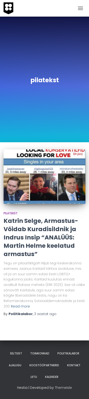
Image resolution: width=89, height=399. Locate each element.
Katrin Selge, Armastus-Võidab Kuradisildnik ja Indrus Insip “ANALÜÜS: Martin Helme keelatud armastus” (41, 237)
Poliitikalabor (68, 353)
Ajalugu (15, 365)
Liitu (34, 377)
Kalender (51, 377)
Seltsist (16, 353)
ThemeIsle (63, 387)
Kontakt (73, 365)
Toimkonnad (39, 353)
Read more (20, 306)
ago (45, 314)
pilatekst (11, 213)
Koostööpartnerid (44, 365)
